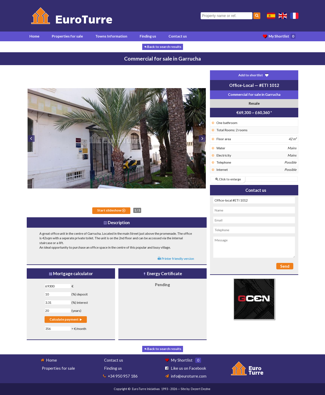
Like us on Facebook (188, 368)
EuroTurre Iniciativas (146, 389)
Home (34, 36)
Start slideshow (111, 210)
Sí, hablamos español (271, 16)
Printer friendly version (176, 258)
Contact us (178, 36)
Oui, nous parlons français (294, 16)
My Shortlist (279, 36)
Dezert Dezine (200, 389)
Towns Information (111, 36)
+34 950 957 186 (123, 376)
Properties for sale (67, 36)
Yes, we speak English (283, 16)
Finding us (148, 36)
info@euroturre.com (188, 376)
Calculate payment (66, 319)
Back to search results (162, 47)
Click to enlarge (228, 179)
